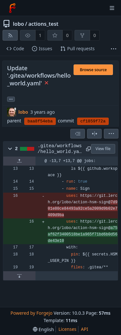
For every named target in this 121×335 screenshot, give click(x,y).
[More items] (113, 49)
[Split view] (94, 134)
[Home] (12, 8)
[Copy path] (87, 148)
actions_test (43, 24)
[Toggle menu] (112, 8)
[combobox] (77, 134)
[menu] (111, 134)
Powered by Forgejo (31, 313)
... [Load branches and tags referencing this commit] (11, 99)
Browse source (93, 69)
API (84, 329)
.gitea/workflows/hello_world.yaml (60, 149)
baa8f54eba (40, 121)
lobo (18, 24)
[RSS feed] (10, 35)
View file (103, 148)
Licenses (67, 329)
